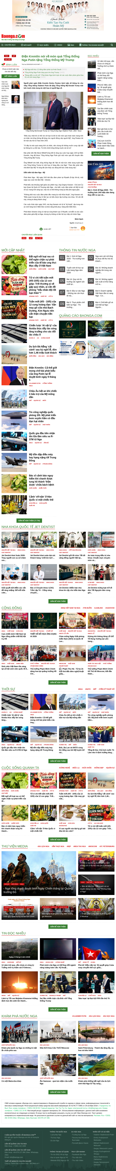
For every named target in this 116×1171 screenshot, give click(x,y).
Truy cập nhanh (78, 1152)
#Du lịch (41, 356)
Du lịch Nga (55, 1140)
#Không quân (99, 882)
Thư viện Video (77, 1160)
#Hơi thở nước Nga (8, 1045)
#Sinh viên (20, 663)
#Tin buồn (87, 608)
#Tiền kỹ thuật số (106, 689)
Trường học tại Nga (79, 1135)
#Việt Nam (10, 631)
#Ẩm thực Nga (58, 846)
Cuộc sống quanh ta (20, 768)
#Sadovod (109, 608)
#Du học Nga (108, 1016)
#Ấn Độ (46, 443)
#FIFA (99, 995)
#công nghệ (45, 338)
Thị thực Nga (55, 1138)
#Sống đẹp (98, 768)
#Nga (6, 56)
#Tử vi (51, 296)
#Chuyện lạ (33, 503)
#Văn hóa (19, 631)
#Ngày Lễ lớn (64, 633)
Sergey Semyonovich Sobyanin (101, 1163)
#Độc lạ (75, 768)
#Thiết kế (49, 631)
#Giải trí (44, 296)
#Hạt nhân (46, 424)
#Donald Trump (55, 995)
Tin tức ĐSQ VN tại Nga (59, 1154)
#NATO (88, 689)
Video (58, 45)
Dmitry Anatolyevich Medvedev (101, 1139)
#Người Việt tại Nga (95, 184)
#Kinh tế (86, 962)
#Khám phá (63, 825)
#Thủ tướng (34, 663)
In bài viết (47, 229)
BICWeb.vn (34, 1163)
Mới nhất (26, 45)
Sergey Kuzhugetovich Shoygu (102, 1153)
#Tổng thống (47, 383)
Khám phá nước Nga (19, 1016)
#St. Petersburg (106, 846)
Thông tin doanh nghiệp (91, 45)
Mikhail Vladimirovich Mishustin (101, 1144)
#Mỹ (14, 56)
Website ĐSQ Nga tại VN (60, 1160)
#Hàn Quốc (43, 503)
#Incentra (91, 631)
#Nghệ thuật (63, 666)
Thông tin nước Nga (77, 250)
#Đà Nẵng (50, 356)
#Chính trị (62, 744)
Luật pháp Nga (56, 1135)
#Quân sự (37, 400)
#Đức (44, 400)
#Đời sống (32, 269)
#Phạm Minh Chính (36, 666)
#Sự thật (8, 59)
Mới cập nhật (13, 250)
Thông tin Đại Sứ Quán (59, 1152)
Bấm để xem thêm (101, 154)
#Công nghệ (64, 768)
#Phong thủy (34, 296)
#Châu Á (32, 338)
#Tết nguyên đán (75, 550)
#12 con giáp (98, 823)
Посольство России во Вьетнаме (80, 1139)
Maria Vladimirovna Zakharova (101, 1158)
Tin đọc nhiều (14, 933)
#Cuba (93, 962)
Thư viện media (15, 846)
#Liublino (98, 608)
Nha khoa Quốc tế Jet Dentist (28, 527)
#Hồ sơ (18, 962)
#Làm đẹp (91, 582)
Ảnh (71, 45)
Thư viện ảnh (77, 1157)
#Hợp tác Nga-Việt (94, 663)
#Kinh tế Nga (92, 182)
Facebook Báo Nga (79, 1154)
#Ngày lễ (91, 633)
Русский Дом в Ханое (80, 1143)
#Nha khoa (21, 550)
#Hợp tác (91, 747)
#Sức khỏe (42, 269)
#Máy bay (89, 882)
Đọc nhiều (43, 45)
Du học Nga (76, 1132)
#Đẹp (69, 846)
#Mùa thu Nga (79, 846)
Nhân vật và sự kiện (101, 1132)
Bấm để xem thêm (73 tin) (29, 521)
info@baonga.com (16, 1157)
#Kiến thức (43, 488)
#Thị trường (92, 187)
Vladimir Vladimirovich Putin (104, 1135)
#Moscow (62, 663)
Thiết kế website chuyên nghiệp (18, 1161)
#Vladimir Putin (34, 383)
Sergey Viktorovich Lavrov (103, 1148)
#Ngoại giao (92, 666)
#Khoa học (49, 962)
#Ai (38, 338)
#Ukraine (10, 962)
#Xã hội (7, 884)
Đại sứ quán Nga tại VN (59, 1157)
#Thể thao (92, 995)
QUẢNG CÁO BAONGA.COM (80, 315)
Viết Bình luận (10, 76)
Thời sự (8, 689)
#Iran (3, 995)
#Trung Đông (47, 464)
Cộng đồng (12, 608)
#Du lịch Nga (43, 846)
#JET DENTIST (6, 552)
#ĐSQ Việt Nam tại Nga (70, 608)
